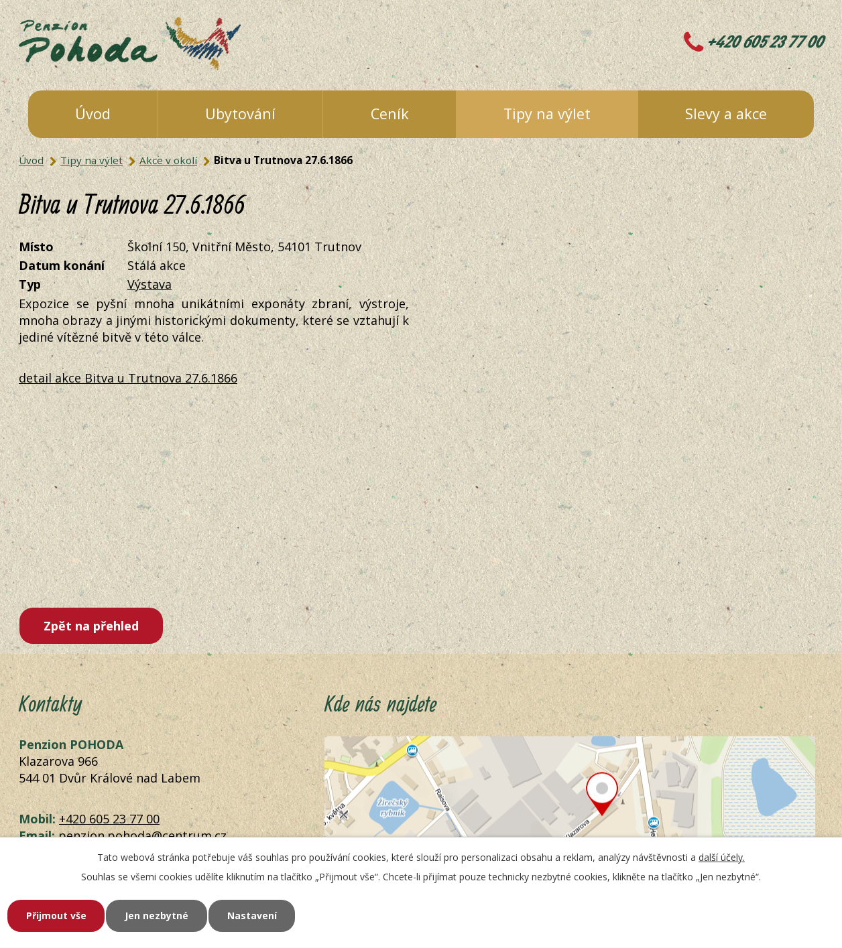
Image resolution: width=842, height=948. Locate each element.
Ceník (390, 113)
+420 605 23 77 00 (765, 42)
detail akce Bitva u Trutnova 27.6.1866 (128, 378)
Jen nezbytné (157, 915)
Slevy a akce (726, 113)
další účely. (722, 856)
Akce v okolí (168, 160)
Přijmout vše (56, 915)
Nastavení (253, 915)
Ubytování (240, 113)
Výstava (149, 284)
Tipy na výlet (547, 113)
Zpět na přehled (91, 626)
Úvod (93, 113)
